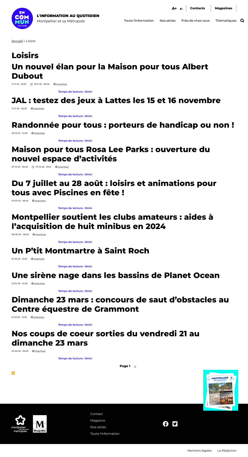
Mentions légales (199, 450)
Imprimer (61, 84)
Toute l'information (139, 20)
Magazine (97, 420)
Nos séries (168, 20)
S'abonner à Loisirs (13, 373)
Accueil (17, 41)
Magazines (223, 8)
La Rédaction (226, 450)
